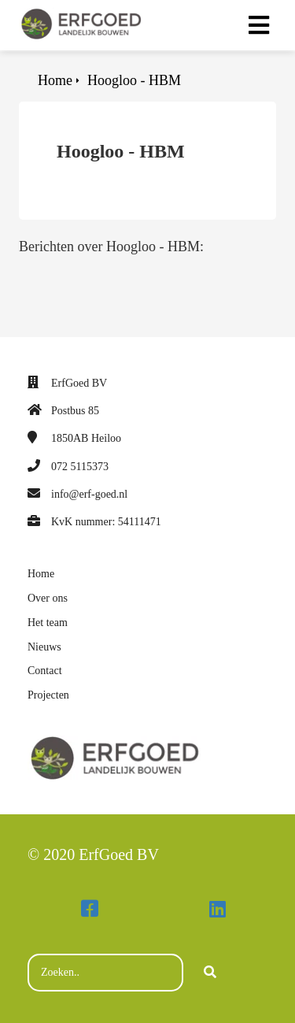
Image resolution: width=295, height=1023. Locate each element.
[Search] (210, 972)
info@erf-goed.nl (89, 494)
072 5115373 (80, 467)
